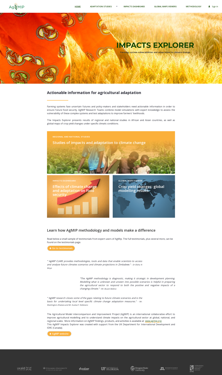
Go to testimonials (62, 248)
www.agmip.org (153, 325)
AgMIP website (60, 338)
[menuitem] (77, 6)
